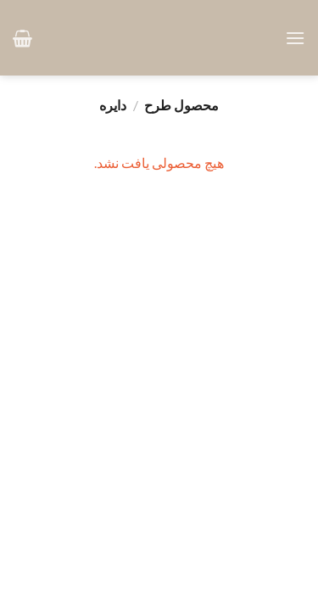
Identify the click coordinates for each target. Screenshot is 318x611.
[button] (295, 38)
